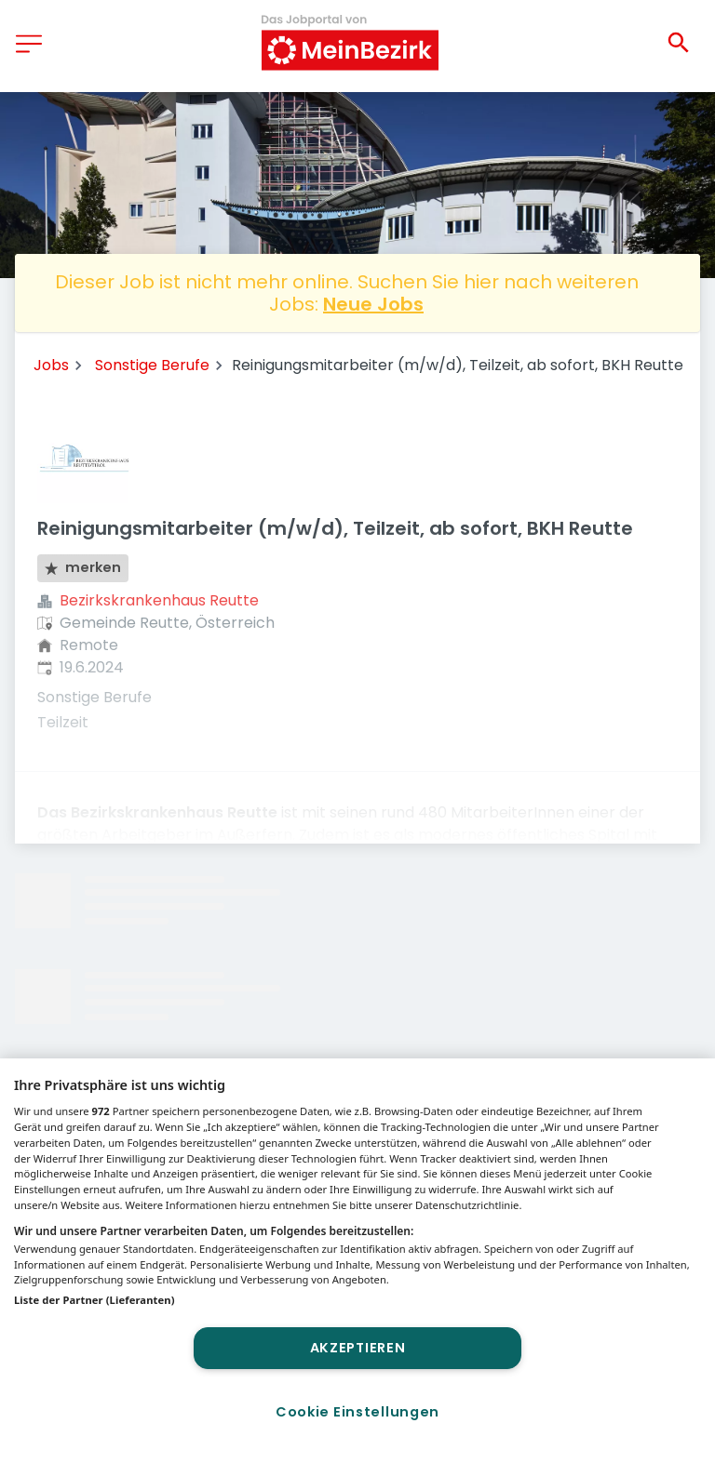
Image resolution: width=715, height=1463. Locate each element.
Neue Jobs (373, 304)
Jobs (51, 365)
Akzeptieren (358, 1347)
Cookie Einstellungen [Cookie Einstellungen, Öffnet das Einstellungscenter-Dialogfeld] (357, 1412)
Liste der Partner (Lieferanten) (94, 1300)
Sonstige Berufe (152, 365)
